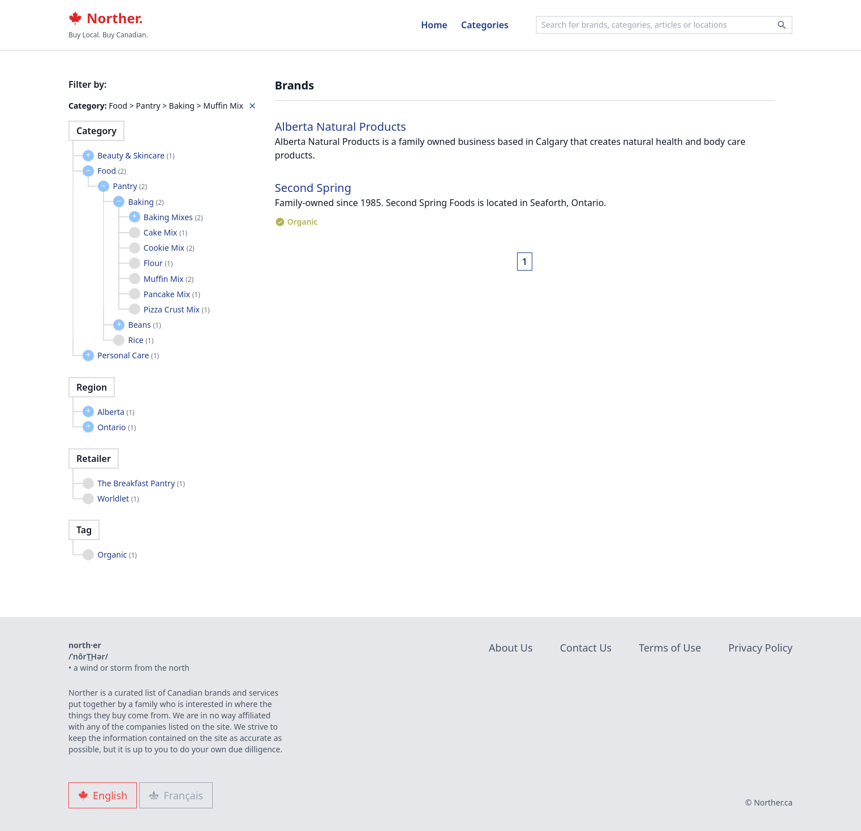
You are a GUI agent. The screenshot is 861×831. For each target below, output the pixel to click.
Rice (141, 340)
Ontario (116, 427)
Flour (158, 263)
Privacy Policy (760, 647)
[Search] (781, 25)
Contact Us (586, 647)
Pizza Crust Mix (177, 309)
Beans (144, 324)
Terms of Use (670, 647)
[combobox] (664, 25)
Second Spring (313, 187)
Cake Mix (165, 232)
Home (434, 25)
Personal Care (128, 355)
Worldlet (118, 498)
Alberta (116, 411)
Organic (117, 554)
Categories (485, 25)
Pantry (130, 186)
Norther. (105, 18)
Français (176, 795)
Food (111, 170)
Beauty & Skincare (135, 155)
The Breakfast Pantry (141, 483)
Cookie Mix (169, 247)
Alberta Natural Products (340, 126)
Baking (146, 201)
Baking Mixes (173, 217)
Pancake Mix (172, 294)
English (102, 795)
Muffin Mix (168, 278)
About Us (511, 647)
